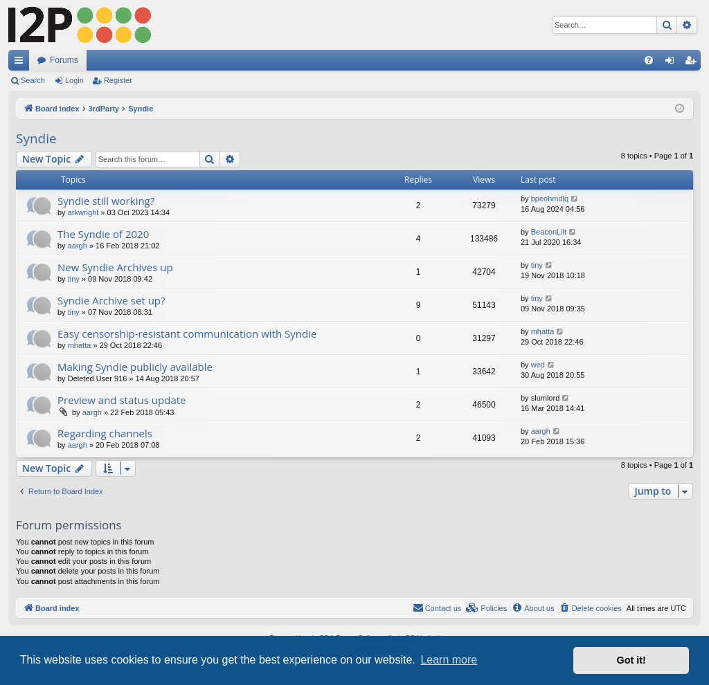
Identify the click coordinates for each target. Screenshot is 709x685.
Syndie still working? (105, 201)
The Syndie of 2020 (103, 234)
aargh (77, 245)
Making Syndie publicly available (135, 367)
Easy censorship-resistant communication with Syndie (186, 333)
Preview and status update (121, 400)
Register (118, 80)
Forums (64, 60)
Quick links (21, 63)
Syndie (36, 138)
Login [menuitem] (672, 63)
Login (74, 80)
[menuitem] (648, 60)
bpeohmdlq (549, 198)
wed (538, 364)
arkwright (83, 212)
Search (33, 80)
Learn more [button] (448, 660)
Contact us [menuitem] (437, 607)
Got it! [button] (631, 660)
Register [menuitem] (693, 63)
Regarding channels (104, 433)
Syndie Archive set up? (111, 300)
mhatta (79, 345)
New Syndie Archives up (115, 267)
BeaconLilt (548, 232)
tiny (74, 279)
